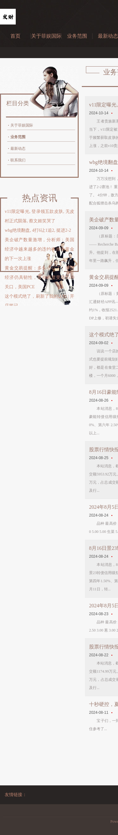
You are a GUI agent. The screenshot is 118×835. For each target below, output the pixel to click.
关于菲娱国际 (46, 36)
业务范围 (77, 36)
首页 (15, 36)
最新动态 (17, 148)
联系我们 (17, 160)
